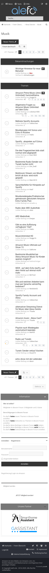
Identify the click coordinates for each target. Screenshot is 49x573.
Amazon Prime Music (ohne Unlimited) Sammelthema (28, 94)
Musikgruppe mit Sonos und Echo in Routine (28, 131)
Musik (5, 34)
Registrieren (15, 441)
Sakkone (33, 250)
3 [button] (26, 52)
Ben (31, 73)
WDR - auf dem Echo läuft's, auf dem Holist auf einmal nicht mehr (30, 270)
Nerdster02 (34, 289)
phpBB (45, 566)
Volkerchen (34, 123)
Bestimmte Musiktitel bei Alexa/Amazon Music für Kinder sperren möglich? (30, 256)
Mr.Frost (33, 275)
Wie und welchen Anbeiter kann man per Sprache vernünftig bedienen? (29, 284)
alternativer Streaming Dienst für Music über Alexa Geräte (28, 308)
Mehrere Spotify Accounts (27, 121)
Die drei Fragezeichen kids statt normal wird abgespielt (29, 151)
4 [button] (30, 52)
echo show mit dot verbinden (28, 359)
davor (32, 361)
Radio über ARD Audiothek (27, 208)
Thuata (32, 311)
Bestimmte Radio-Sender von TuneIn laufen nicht (28, 163)
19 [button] (39, 52)
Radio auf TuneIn (23, 339)
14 (43, 116)
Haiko (32, 135)
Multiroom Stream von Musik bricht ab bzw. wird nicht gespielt (28, 175)
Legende (5, 550)
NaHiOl (32, 332)
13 (40, 116)
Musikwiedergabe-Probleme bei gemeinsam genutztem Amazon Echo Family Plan (30, 198)
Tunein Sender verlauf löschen (29, 351)
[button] (16, 52)
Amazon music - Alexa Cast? (28, 318)
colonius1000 (34, 112)
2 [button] (23, 52)
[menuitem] (9, 4)
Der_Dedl (33, 166)
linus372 (33, 353)
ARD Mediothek (22, 216)
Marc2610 (33, 180)
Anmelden (5, 441)
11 (32, 116)
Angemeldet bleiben (11, 459)
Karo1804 (33, 155)
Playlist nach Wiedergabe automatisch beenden (27, 329)
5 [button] (33, 52)
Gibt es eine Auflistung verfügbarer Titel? (25, 226)
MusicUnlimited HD (24, 236)
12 (36, 116)
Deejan (32, 219)
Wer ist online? (8, 404)
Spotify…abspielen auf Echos (28, 141)
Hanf (31, 189)
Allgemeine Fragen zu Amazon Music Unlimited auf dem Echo (27, 107)
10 (36, 345)
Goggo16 (33, 97)
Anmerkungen (29, 75)
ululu (31, 210)
